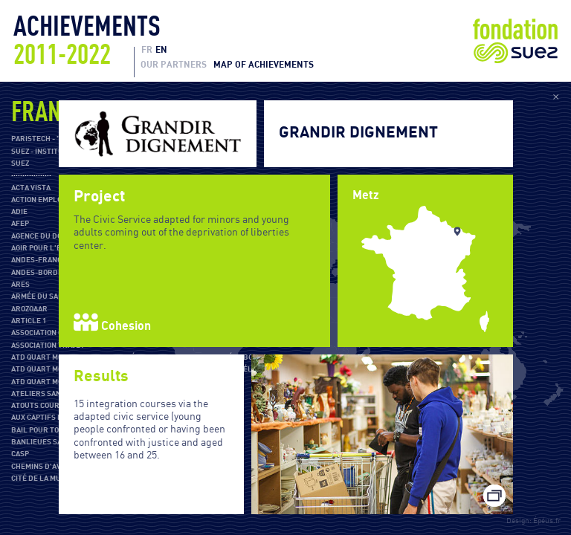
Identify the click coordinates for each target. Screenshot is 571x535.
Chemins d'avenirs (47, 466)
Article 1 (28, 321)
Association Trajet (48, 345)
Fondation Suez (515, 41)
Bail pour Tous (39, 430)
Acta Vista (31, 188)
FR (146, 49)
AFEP (20, 223)
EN (161, 49)
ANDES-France (38, 260)
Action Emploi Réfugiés (55, 200)
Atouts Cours (37, 405)
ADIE (19, 211)
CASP (20, 454)
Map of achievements (263, 64)
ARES (20, 284)
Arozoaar (29, 309)
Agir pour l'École (45, 248)
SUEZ (20, 163)
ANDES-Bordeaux (44, 272)
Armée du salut (41, 296)
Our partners (174, 64)
